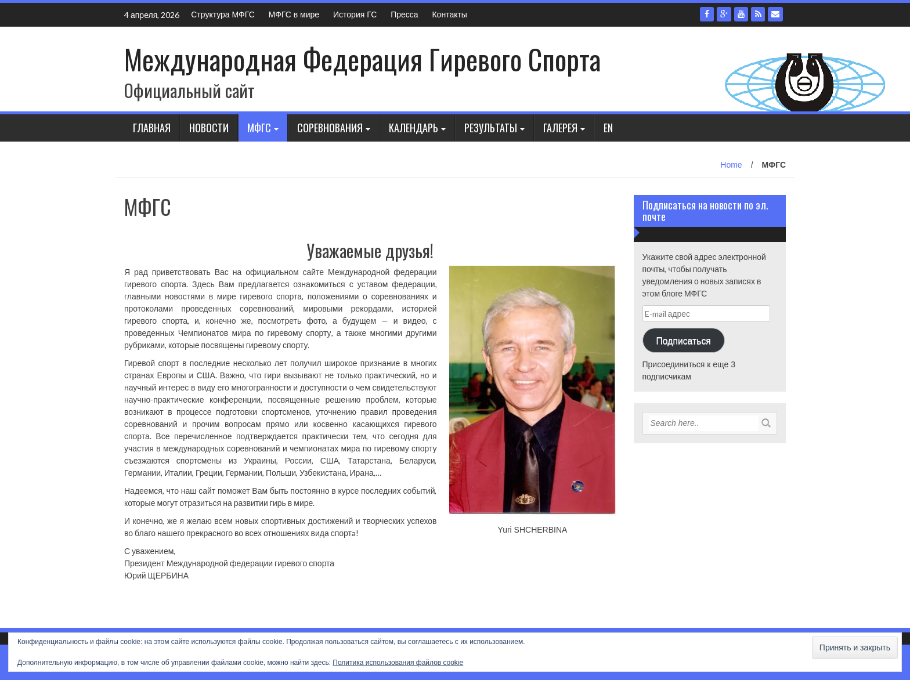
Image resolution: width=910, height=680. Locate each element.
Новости (209, 127)
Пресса (404, 14)
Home (731, 164)
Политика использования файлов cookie (398, 663)
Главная (152, 127)
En (608, 127)
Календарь (413, 127)
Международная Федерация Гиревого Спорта (362, 58)
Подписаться (683, 340)
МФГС (259, 127)
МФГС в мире (294, 14)
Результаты (490, 127)
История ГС (355, 14)
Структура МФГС (223, 14)
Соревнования (330, 127)
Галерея (560, 127)
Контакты (449, 14)
